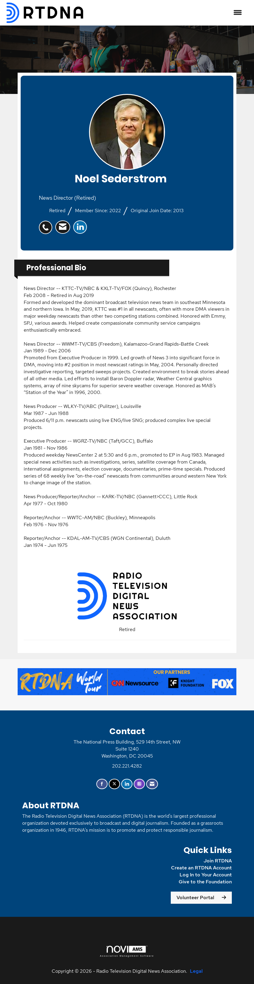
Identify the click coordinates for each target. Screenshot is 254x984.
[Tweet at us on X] (114, 784)
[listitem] (47, 224)
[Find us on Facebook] (102, 784)
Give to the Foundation (205, 882)
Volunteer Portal (195, 897)
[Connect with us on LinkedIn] (126, 784)
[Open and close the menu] (166, 12)
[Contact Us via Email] (152, 784)
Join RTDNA (218, 861)
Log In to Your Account (206, 875)
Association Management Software (127, 951)
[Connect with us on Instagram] (139, 784)
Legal (196, 971)
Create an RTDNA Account (201, 868)
